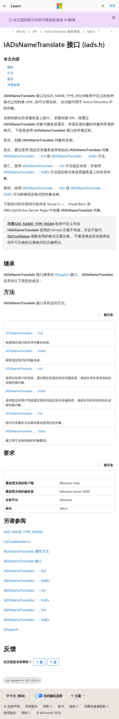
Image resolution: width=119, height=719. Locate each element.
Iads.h (91, 31)
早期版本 (31, 706)
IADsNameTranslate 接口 (23, 561)
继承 (10, 67)
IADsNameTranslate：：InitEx (74, 156)
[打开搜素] (103, 6)
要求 (10, 79)
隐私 (72, 706)
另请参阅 (13, 85)
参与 (61, 706)
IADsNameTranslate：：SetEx (26, 172)
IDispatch (62, 274)
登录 (112, 6)
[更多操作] (111, 31)
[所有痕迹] (7, 31)
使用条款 (10, 713)
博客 (46, 706)
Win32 (20, 31)
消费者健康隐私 (95, 706)
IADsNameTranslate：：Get (43, 188)
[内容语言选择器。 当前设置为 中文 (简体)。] (16, 695)
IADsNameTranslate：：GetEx (26, 351)
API (34, 31)
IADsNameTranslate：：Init (25, 156)
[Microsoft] (60, 6)
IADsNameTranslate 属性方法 (26, 551)
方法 (10, 73)
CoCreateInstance (17, 541)
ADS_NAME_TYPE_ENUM (34, 223)
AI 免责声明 (12, 706)
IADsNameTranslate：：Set (43, 165)
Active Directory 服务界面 (62, 31)
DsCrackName (18, 236)
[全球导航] (4, 6)
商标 (24, 713)
